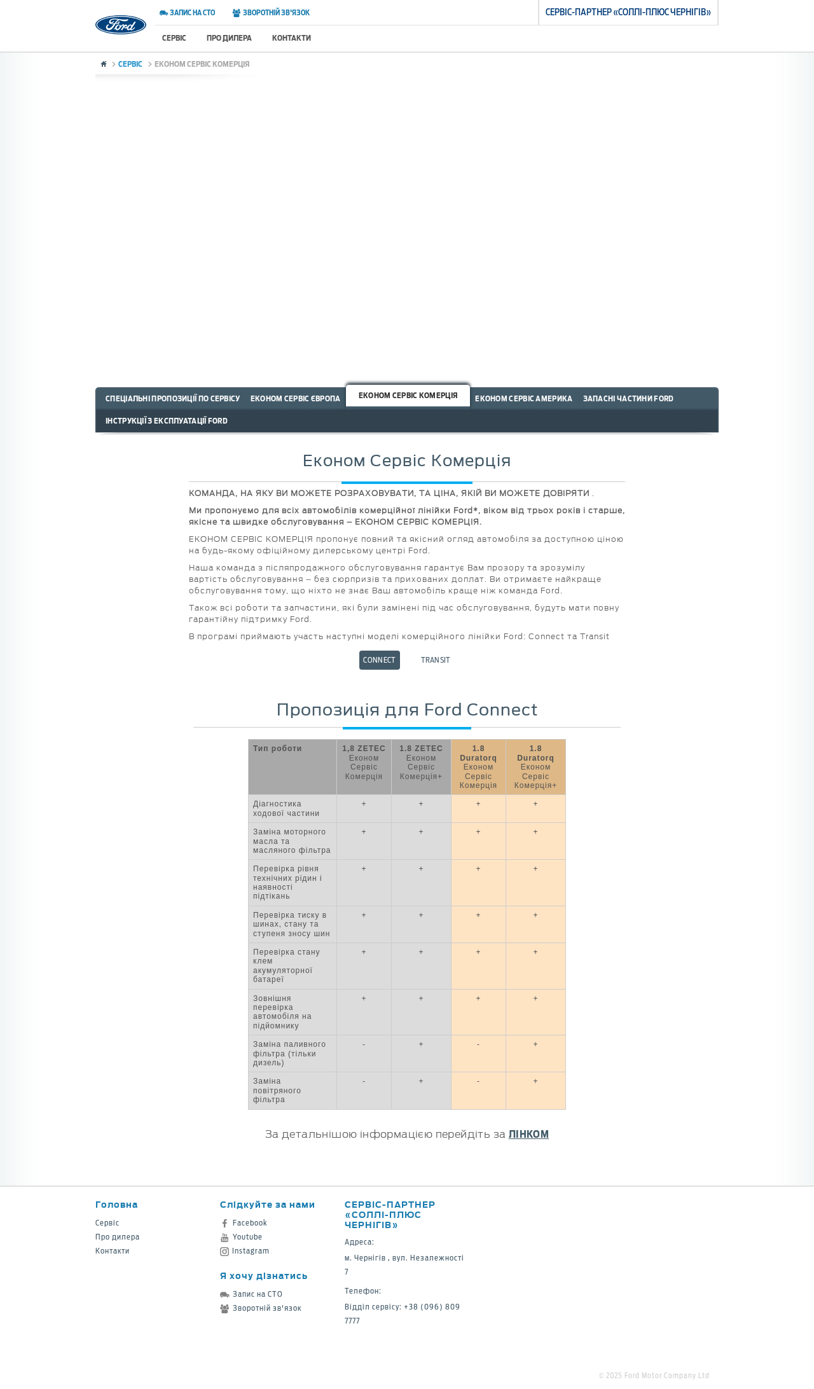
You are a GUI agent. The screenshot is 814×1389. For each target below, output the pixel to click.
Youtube (241, 1236)
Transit (436, 660)
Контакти (291, 38)
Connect (379, 660)
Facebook (244, 1222)
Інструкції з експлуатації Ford (167, 420)
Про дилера (229, 38)
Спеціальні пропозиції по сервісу (173, 398)
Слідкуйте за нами (267, 1204)
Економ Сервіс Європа (296, 398)
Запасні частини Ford (628, 398)
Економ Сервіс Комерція (408, 395)
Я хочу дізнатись (264, 1275)
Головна (116, 1204)
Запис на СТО (187, 12)
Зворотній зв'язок (270, 12)
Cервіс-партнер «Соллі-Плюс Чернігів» (390, 1214)
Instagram (245, 1250)
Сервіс (174, 38)
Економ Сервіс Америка (523, 398)
